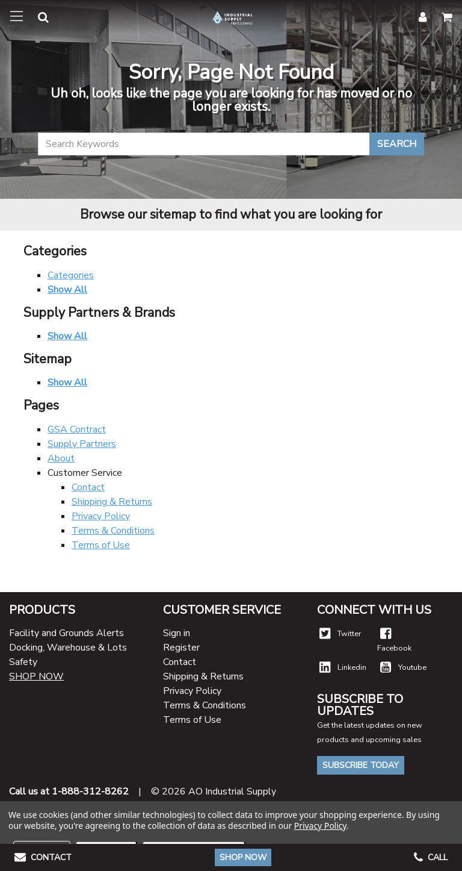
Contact (88, 487)
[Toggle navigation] (16, 17)
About (61, 458)
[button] (36, 19)
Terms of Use (101, 545)
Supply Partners (82, 444)
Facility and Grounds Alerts (66, 633)
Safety (23, 662)
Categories (71, 275)
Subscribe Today (360, 765)
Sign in (176, 633)
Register (181, 647)
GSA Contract (77, 429)
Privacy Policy (101, 516)
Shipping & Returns (112, 501)
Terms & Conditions (113, 530)
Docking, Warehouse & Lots (68, 647)
